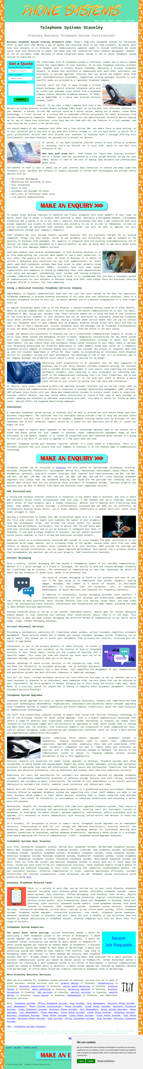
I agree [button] (81, 1061)
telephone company (98, 80)
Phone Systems (73, 1006)
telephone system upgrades (35, 912)
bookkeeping (74, 995)
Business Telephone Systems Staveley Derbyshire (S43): (40, 42)
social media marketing (76, 986)
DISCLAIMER (130, 21)
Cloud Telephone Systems (32, 1009)
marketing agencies (79, 989)
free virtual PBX (80, 128)
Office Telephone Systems (52, 1003)
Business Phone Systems (121, 1003)
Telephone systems (17, 468)
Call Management (96, 1003)
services (22, 998)
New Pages (17, 1047)
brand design (41, 995)
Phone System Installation (45, 1006)
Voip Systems (77, 1003)
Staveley (61, 468)
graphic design (70, 983)
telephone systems (106, 42)
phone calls (48, 163)
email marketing (41, 989)
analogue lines (63, 91)
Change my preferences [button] (105, 1061)
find (16, 847)
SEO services (45, 992)
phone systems (86, 764)
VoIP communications (89, 270)
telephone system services (53, 980)
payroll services (81, 992)
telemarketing (105, 983)
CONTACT (119, 21)
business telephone (18, 300)
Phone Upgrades (49, 1012)
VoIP (101, 146)
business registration (32, 986)
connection (92, 168)
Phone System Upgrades (114, 1009)
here (28, 877)
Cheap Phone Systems (54, 1015)
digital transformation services (116, 897)
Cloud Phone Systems (97, 1006)
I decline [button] (90, 1061)
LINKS (103, 21)
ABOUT (111, 21)
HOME (96, 21)
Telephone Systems (24, 1003)
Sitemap (9, 1047)
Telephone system (16, 701)
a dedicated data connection (34, 261)
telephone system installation (110, 874)
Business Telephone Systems (23, 1015)
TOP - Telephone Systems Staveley (26, 1027)
